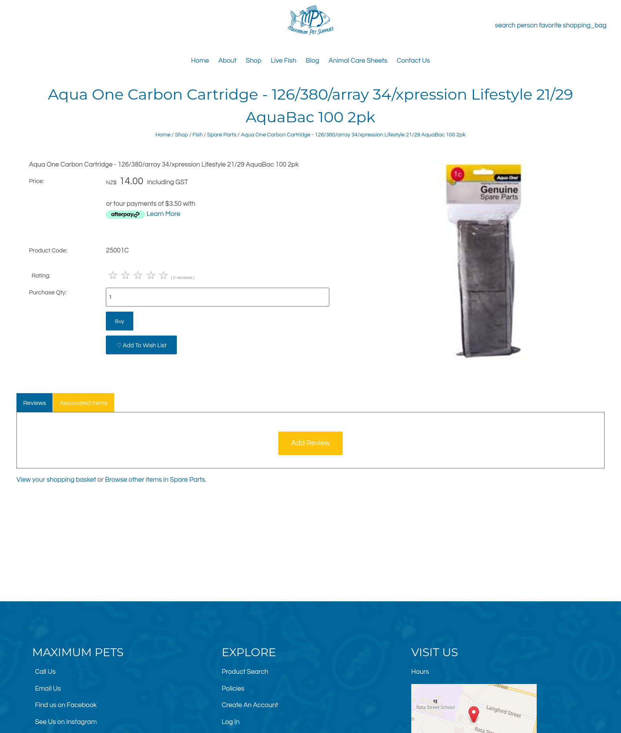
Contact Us (413, 60)
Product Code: (48, 250)
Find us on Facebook (65, 705)
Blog (312, 60)
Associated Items (83, 403)
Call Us (45, 671)
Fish (197, 135)
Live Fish (283, 60)
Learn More (163, 214)
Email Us (48, 688)
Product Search (245, 671)
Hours (420, 671)
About (227, 60)
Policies (233, 688)
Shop (253, 60)
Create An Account (250, 705)
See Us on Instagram (66, 722)
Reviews (34, 403)
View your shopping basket (56, 479)
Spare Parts (221, 135)
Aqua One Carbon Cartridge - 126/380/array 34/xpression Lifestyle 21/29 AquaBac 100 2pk (353, 135)
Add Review (310, 443)
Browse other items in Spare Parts (155, 479)
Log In (231, 722)
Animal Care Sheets (358, 60)
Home (200, 60)
